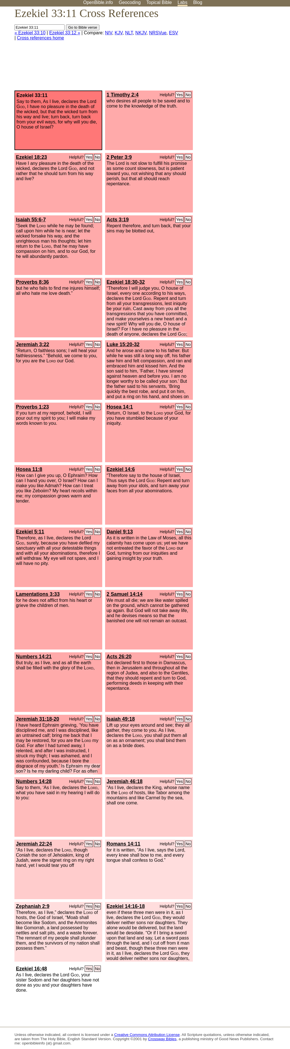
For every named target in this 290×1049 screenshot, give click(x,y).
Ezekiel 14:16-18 (125, 906)
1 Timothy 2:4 (122, 95)
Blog (197, 2)
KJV (119, 32)
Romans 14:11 (123, 844)
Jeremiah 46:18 (124, 781)
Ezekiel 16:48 (31, 969)
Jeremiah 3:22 (32, 344)
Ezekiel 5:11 (30, 532)
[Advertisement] (233, 51)
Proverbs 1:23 (32, 407)
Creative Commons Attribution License (147, 1035)
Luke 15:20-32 (122, 344)
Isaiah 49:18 (120, 719)
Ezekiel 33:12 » (64, 32)
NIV (108, 32)
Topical (159, 2)
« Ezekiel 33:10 (29, 32)
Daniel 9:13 (119, 532)
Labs (182, 2)
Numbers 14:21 (34, 656)
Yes (179, 95)
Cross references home (40, 37)
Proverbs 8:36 (32, 282)
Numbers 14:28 (34, 781)
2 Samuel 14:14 (124, 594)
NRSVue (158, 32)
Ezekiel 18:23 (31, 157)
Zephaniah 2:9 (32, 906)
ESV (173, 32)
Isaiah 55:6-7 (31, 219)
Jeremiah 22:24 (34, 844)
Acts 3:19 (117, 219)
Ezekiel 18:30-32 (125, 282)
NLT (129, 32)
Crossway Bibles (162, 1039)
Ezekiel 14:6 (120, 469)
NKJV (140, 32)
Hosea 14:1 (119, 407)
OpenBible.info (98, 2)
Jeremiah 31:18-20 (37, 719)
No (188, 95)
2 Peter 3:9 (119, 157)
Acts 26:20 (118, 656)
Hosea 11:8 (29, 469)
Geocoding (129, 2)
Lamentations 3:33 (37, 594)
